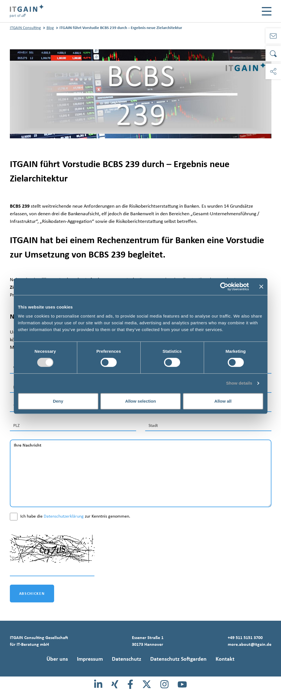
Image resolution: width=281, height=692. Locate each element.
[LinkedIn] (98, 684)
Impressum (90, 658)
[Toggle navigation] (266, 11)
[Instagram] (164, 684)
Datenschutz (126, 658)
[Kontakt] (273, 36)
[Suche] (273, 53)
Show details (239, 383)
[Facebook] (130, 684)
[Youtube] (182, 684)
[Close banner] (261, 287)
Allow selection (140, 401)
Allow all (223, 401)
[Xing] (115, 684)
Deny (58, 401)
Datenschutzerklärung (64, 516)
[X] (147, 684)
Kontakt (225, 658)
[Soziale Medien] (273, 71)
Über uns (57, 658)
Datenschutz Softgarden (178, 658)
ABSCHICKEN (32, 593)
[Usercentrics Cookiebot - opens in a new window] (224, 286)
